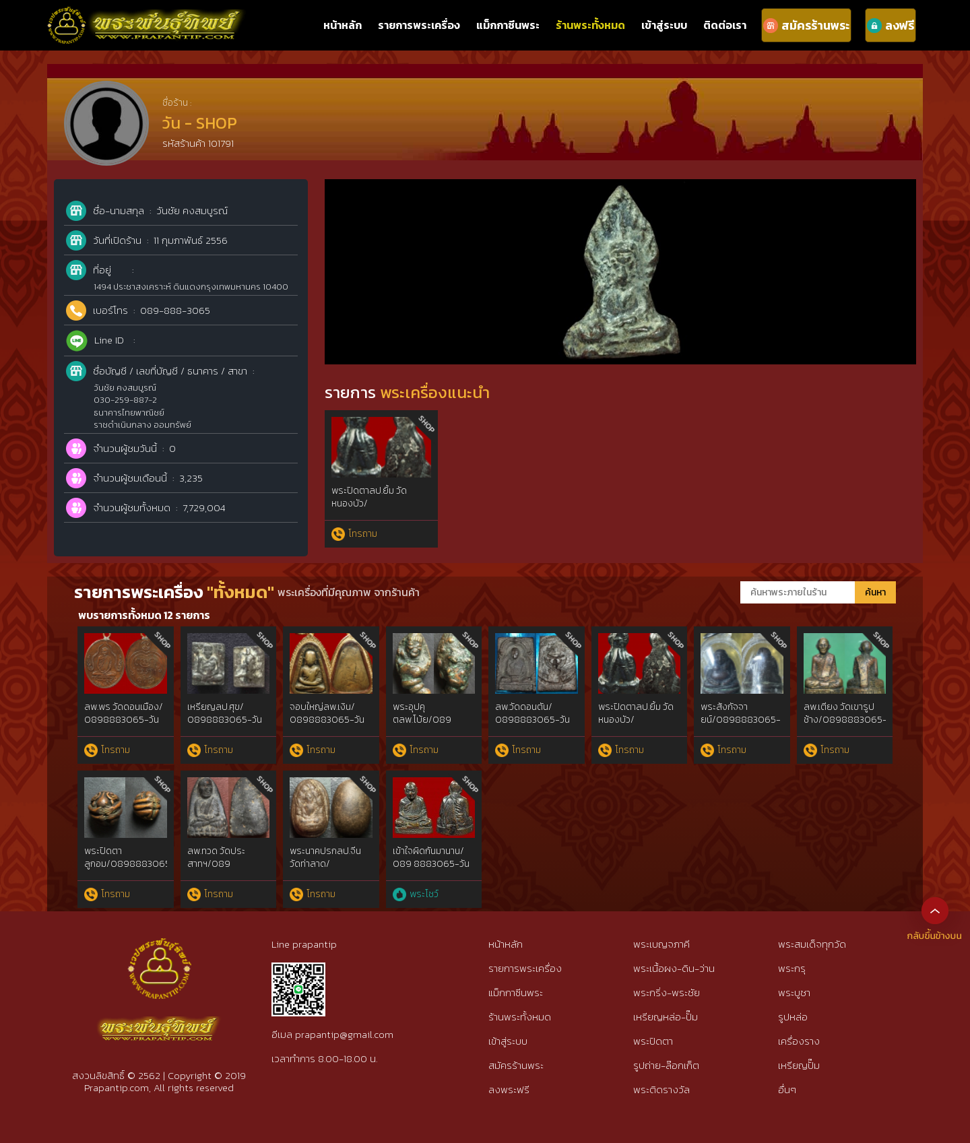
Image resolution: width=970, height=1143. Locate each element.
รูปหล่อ (793, 1016)
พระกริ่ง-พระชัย (666, 992)
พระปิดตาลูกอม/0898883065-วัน (129, 864)
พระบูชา (794, 992)
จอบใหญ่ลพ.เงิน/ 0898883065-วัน (327, 713)
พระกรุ (792, 968)
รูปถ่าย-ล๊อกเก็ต (666, 1065)
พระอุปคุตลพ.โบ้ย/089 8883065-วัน (422, 720)
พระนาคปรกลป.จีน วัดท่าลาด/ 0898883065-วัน (327, 864)
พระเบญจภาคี (661, 944)
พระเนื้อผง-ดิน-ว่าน (674, 968)
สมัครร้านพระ (516, 1065)
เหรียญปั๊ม (799, 1065)
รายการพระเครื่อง (419, 25)
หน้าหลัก (342, 25)
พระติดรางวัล (661, 1089)
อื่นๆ (787, 1089)
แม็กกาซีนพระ (508, 25)
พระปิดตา (653, 1041)
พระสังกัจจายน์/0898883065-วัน (741, 720)
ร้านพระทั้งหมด (590, 25)
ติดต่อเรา (724, 25)
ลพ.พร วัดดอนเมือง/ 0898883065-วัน (123, 713)
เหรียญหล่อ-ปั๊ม (665, 1016)
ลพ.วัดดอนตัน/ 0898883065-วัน (532, 713)
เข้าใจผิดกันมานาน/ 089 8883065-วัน (431, 858)
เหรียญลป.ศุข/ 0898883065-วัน (224, 713)
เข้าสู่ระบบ (664, 25)
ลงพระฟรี (508, 1089)
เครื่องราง (799, 1041)
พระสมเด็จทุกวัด (812, 944)
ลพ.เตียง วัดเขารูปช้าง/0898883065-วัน (845, 720)
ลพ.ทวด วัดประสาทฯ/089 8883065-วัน (216, 864)
